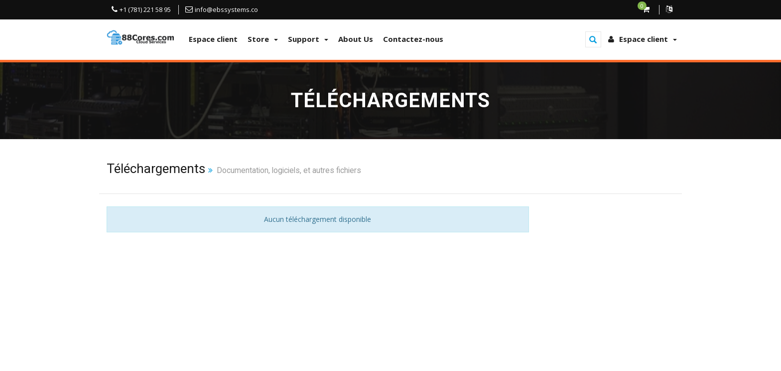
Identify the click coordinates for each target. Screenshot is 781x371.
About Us (355, 39)
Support (308, 39)
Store (263, 39)
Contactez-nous (413, 39)
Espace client (213, 39)
